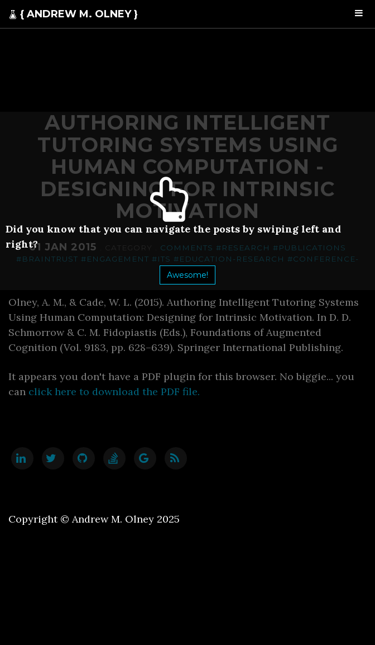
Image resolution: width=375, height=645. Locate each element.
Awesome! (187, 275)
